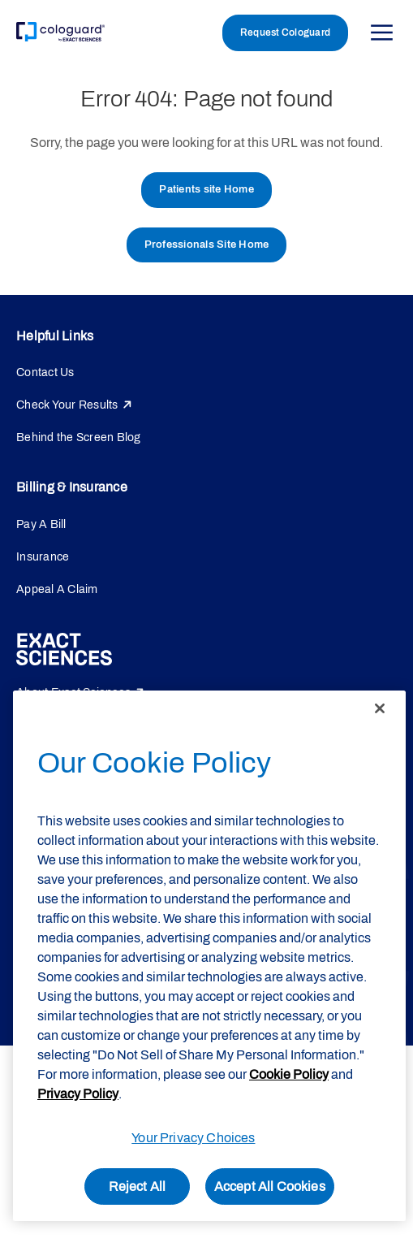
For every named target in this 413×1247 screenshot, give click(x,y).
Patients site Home (206, 189)
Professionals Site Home (206, 244)
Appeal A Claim (57, 589)
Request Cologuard (285, 32)
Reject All (137, 1186)
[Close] (380, 708)
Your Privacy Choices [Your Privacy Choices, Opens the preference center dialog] (193, 1138)
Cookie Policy (289, 1074)
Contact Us (45, 372)
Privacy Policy (77, 1094)
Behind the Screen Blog (78, 437)
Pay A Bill (41, 524)
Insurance (42, 557)
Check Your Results (67, 405)
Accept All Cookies (269, 1186)
